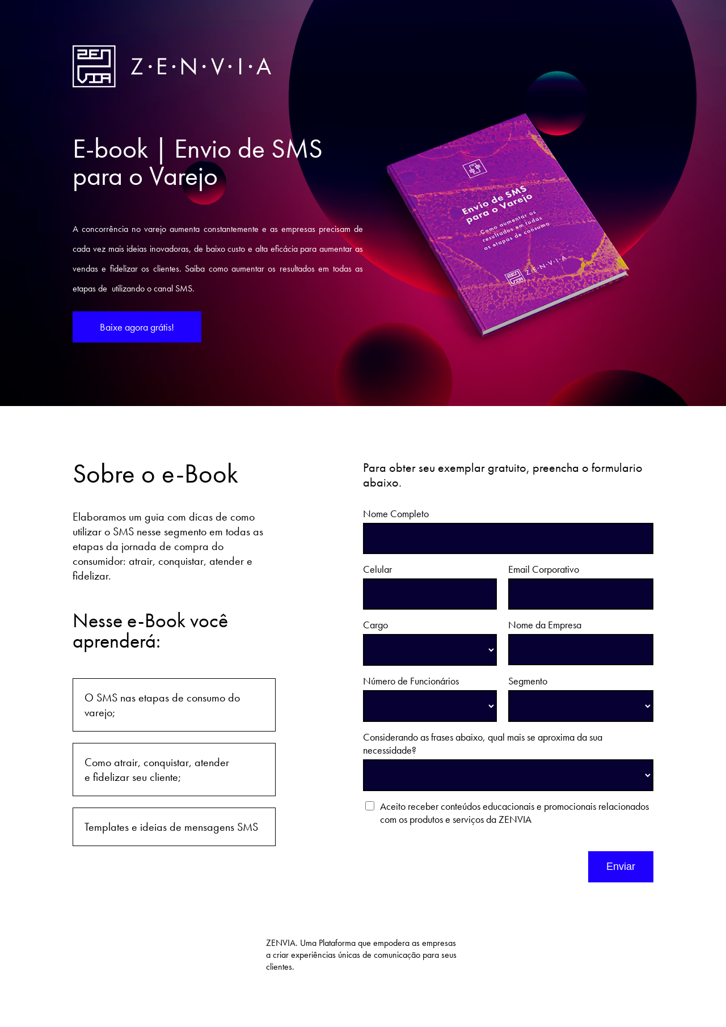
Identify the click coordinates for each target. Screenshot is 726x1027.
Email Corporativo (543, 569)
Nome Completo (396, 513)
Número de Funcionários (411, 680)
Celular (377, 569)
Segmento (527, 680)
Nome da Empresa (544, 624)
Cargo (375, 624)
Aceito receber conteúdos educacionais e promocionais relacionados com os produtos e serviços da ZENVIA (514, 813)
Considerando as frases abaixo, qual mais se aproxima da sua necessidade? (482, 743)
